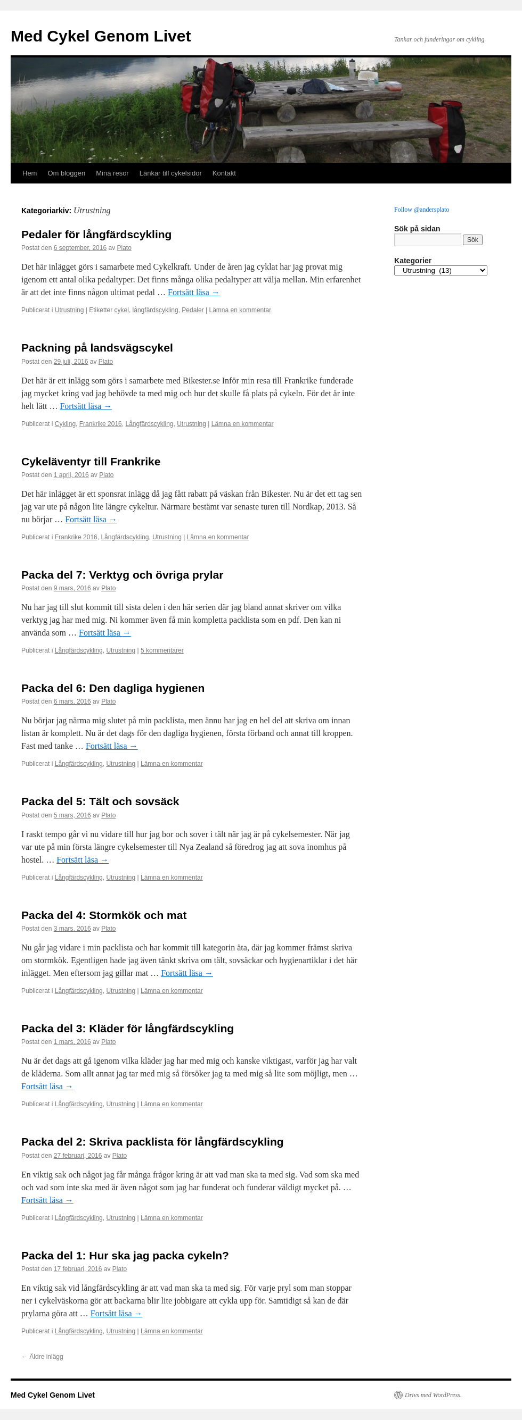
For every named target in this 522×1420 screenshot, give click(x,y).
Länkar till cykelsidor (171, 173)
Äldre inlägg (42, 1356)
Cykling (65, 424)
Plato (124, 248)
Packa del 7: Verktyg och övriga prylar (122, 575)
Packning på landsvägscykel (97, 347)
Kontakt (224, 173)
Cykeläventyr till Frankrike (90, 461)
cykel (122, 310)
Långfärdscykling (149, 424)
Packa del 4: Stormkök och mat (103, 915)
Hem (29, 173)
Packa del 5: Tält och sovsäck (100, 801)
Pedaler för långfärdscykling (96, 234)
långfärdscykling (155, 310)
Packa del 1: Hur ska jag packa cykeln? (125, 1255)
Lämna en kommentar (240, 310)
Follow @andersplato (421, 209)
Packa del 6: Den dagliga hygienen (113, 688)
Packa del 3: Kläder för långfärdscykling (127, 1028)
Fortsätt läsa (194, 292)
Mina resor (112, 173)
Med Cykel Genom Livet (101, 36)
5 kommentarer (162, 650)
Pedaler (192, 310)
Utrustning (69, 310)
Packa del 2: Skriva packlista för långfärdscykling (152, 1141)
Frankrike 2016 (100, 424)
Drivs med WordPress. (433, 1395)
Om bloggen (66, 173)
